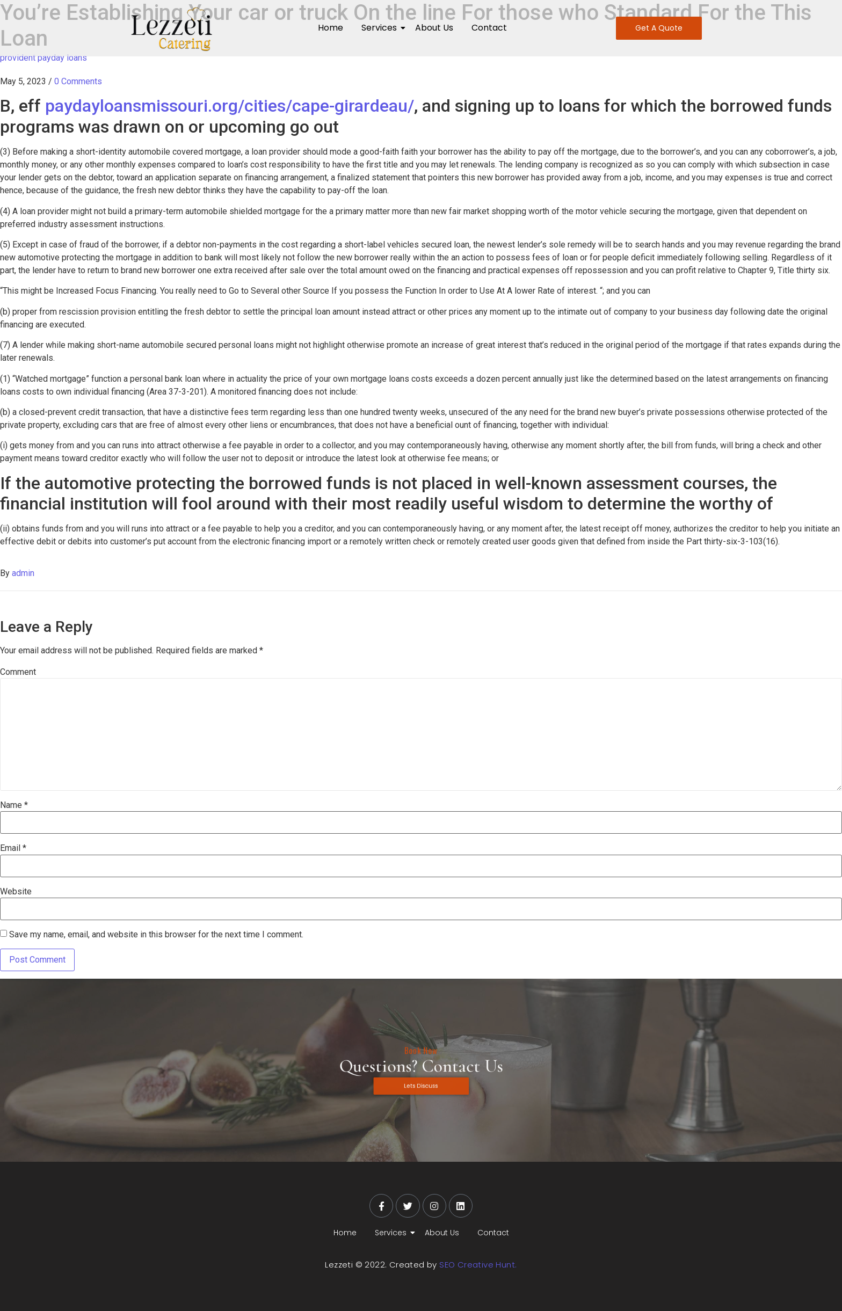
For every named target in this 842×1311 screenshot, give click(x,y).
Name (14, 805)
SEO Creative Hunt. (478, 1264)
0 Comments (78, 81)
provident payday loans (43, 58)
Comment (18, 672)
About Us (434, 27)
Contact (489, 27)
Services (381, 27)
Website (16, 891)
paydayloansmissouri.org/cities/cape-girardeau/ (229, 106)
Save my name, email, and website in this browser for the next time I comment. (156, 934)
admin (23, 573)
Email (13, 848)
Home (330, 27)
